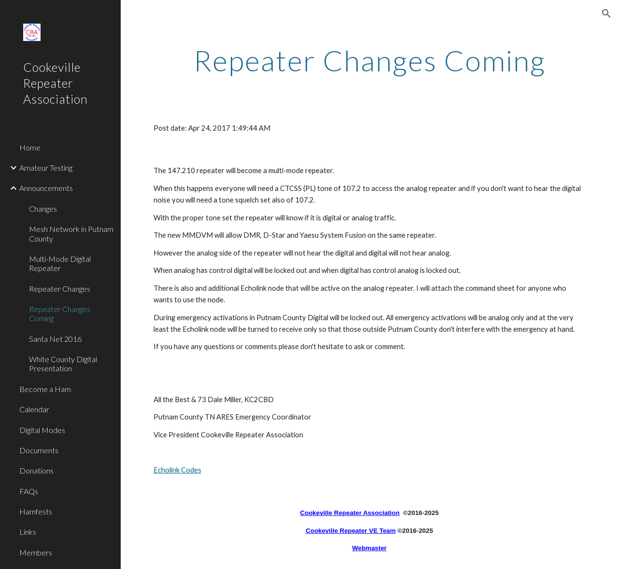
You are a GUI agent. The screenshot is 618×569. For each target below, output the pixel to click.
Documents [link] (38, 450)
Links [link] (27, 531)
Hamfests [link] (35, 511)
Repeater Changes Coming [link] (59, 313)
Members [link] (35, 552)
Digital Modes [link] (42, 429)
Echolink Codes (177, 470)
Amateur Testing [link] (45, 167)
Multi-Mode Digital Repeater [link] (60, 263)
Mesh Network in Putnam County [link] (71, 233)
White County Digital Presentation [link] (63, 363)
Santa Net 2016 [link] (55, 338)
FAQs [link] (28, 491)
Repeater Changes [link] (59, 288)
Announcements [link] (46, 187)
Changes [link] (43, 208)
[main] (370, 60)
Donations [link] (36, 470)
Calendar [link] (34, 409)
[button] (606, 13)
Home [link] (30, 147)
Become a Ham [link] (45, 388)
